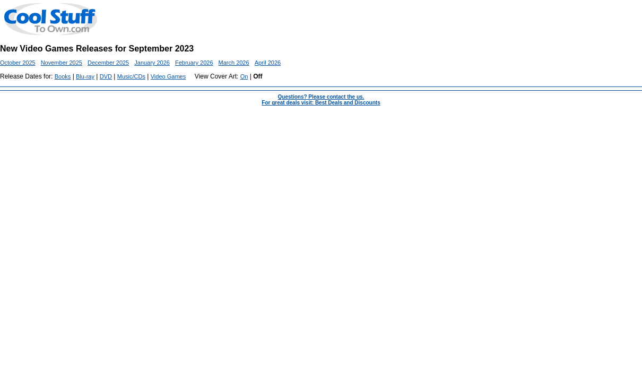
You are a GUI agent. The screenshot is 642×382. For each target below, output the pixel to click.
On (244, 76)
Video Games (168, 76)
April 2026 (268, 62)
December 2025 (108, 62)
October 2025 (18, 62)
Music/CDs (131, 76)
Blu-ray (85, 76)
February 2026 (194, 62)
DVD (106, 76)
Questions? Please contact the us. (321, 97)
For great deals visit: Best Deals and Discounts (321, 103)
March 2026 (234, 62)
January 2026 (152, 62)
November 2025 (61, 62)
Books (63, 76)
